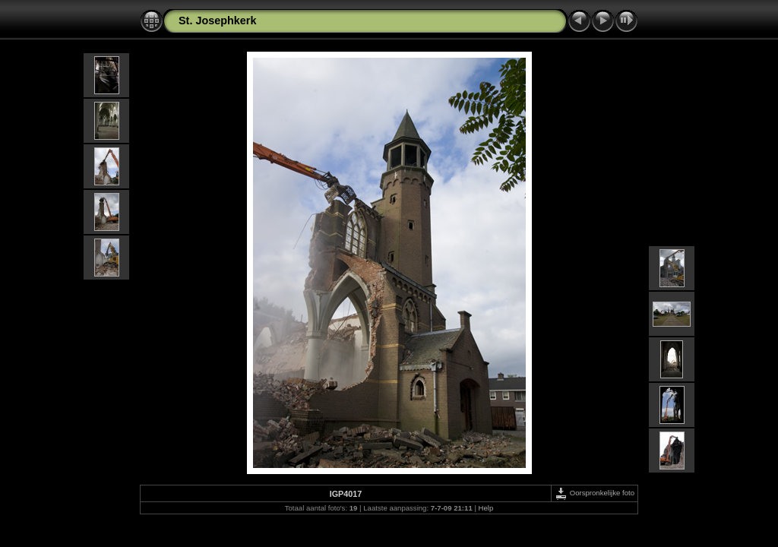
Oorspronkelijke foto (594, 493)
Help (486, 508)
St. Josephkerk (217, 20)
